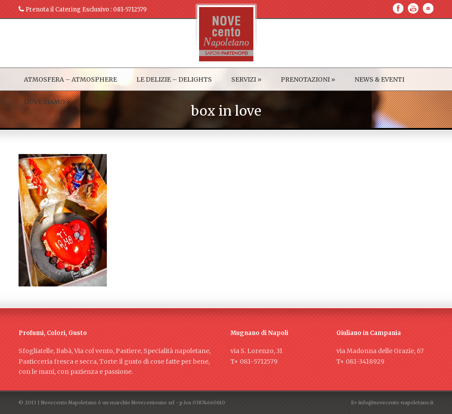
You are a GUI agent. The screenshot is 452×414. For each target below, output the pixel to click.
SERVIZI (246, 79)
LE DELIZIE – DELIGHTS (174, 79)
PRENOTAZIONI (308, 79)
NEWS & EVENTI (379, 79)
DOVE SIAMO (47, 102)
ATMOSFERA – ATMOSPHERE (70, 79)
